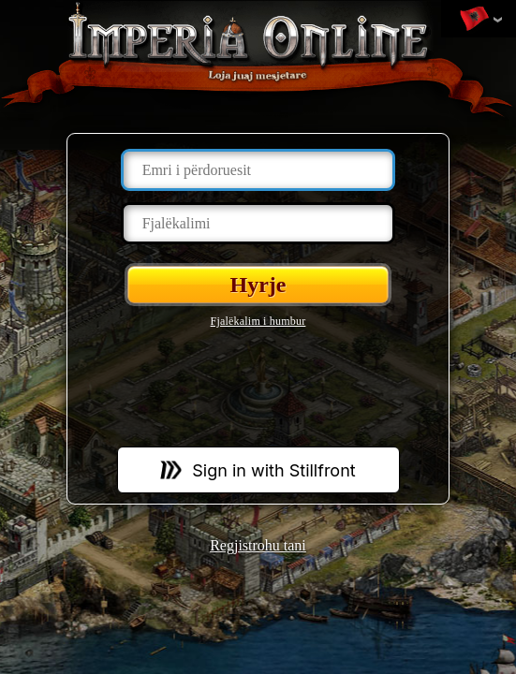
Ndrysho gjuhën (474, 19)
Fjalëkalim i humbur (258, 321)
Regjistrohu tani (258, 545)
